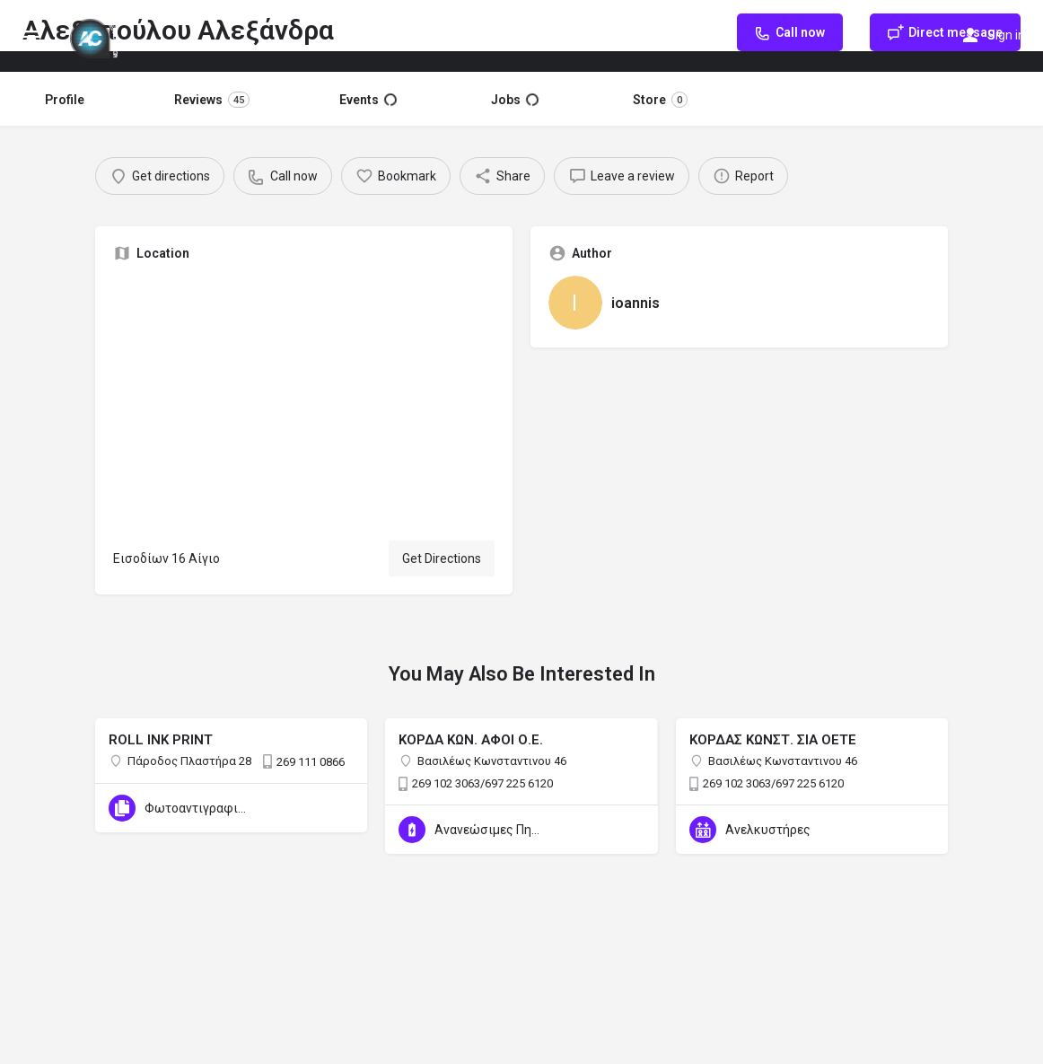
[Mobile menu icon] (30, 36)
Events (368, 100)
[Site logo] (96, 35)
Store (660, 100)
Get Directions (441, 558)
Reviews (212, 100)
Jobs (515, 100)
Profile (64, 99)
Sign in (1006, 35)
